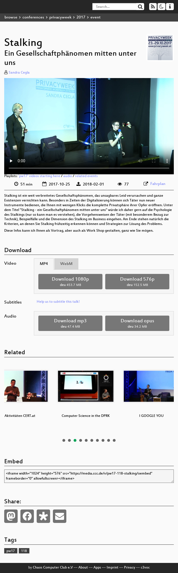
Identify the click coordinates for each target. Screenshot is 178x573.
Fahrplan (157, 184)
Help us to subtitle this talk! (58, 302)
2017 (80, 17)
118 (24, 551)
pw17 (10, 551)
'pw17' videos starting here (39, 176)
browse (10, 17)
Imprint (112, 568)
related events (86, 176)
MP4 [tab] (44, 264)
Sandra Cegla (19, 73)
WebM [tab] (66, 264)
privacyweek (60, 17)
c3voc (145, 568)
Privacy (129, 568)
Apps (97, 568)
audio (67, 176)
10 (114, 440)
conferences (33, 17)
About (83, 568)
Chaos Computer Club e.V (53, 568)
